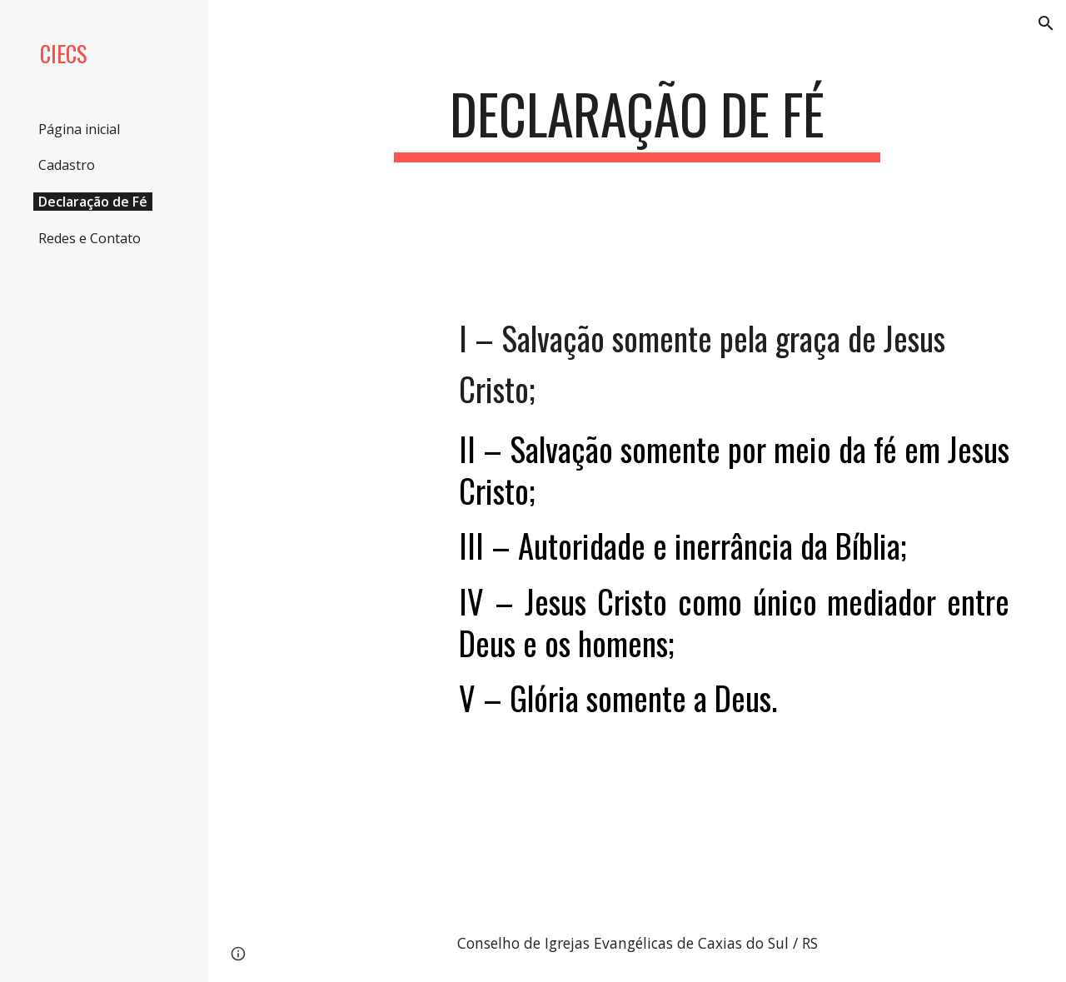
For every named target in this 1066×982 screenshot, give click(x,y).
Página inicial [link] (79, 129)
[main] (636, 122)
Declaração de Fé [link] (92, 201)
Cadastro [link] (66, 165)
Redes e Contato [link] (89, 238)
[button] (1046, 23)
